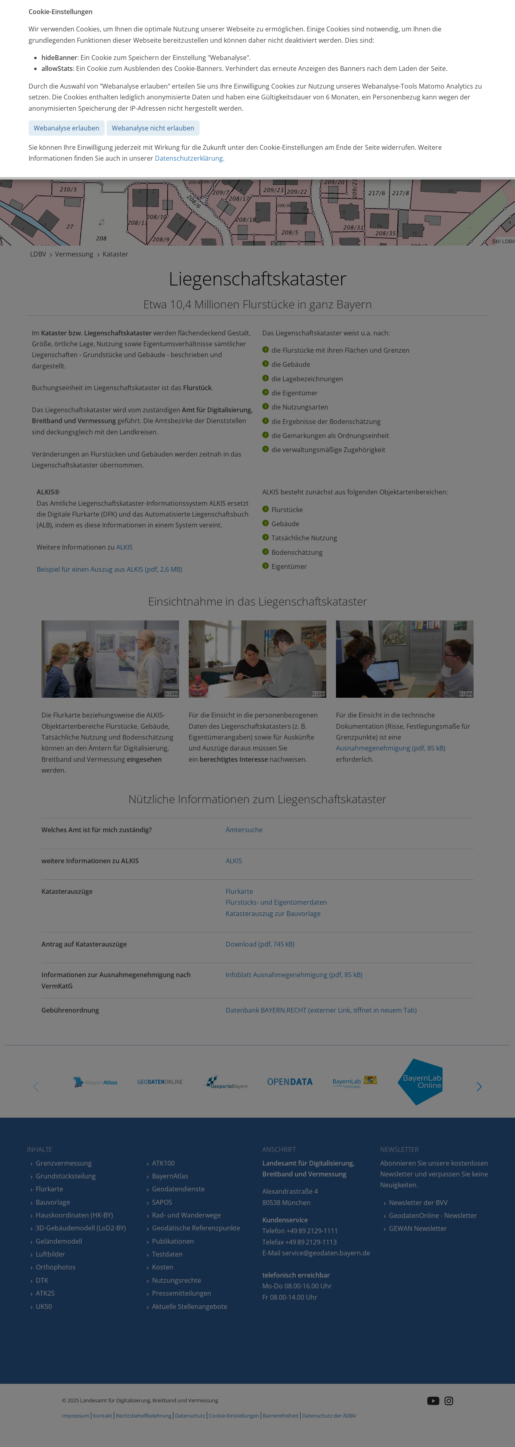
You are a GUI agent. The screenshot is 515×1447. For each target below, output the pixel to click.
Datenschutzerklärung (189, 158)
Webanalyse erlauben (66, 128)
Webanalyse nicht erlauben (153, 128)
